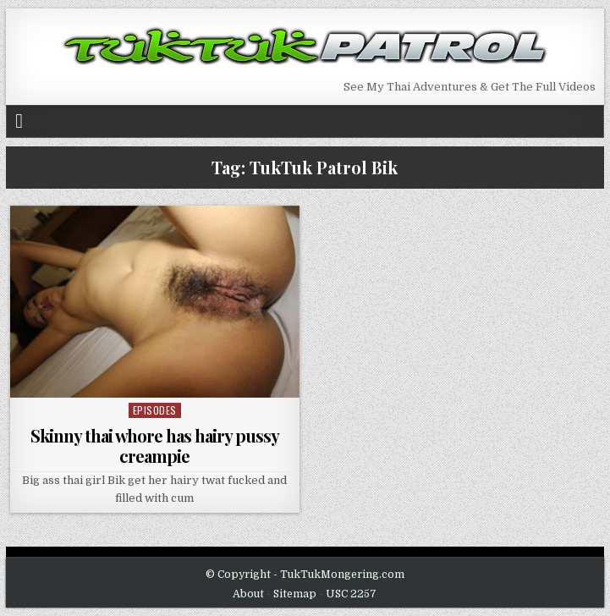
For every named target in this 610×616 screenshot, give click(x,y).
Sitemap (294, 594)
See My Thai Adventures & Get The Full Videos (469, 86)
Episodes (155, 410)
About (248, 594)
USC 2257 (351, 594)
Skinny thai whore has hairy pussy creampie (154, 445)
